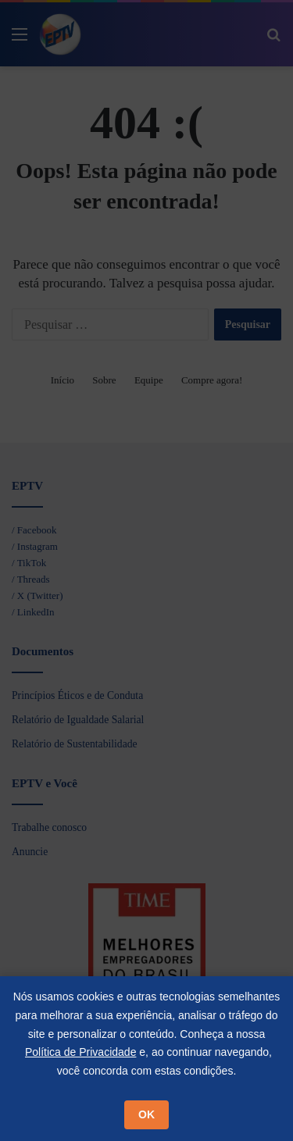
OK (146, 1114)
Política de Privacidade (80, 1052)
